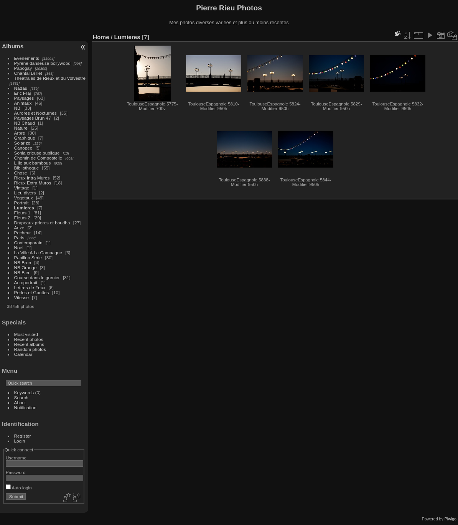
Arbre (19, 132)
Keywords (24, 392)
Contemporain (28, 242)
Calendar (23, 354)
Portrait (21, 202)
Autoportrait (26, 282)
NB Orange (25, 267)
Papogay (23, 68)
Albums (12, 46)
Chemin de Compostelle (38, 157)
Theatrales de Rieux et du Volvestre (50, 78)
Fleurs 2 (22, 217)
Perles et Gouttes (31, 292)
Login (19, 440)
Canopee (23, 147)
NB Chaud (24, 122)
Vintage (22, 187)
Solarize (22, 142)
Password (16, 472)
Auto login (19, 487)
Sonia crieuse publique (37, 152)
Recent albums (29, 344)
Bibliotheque (26, 167)
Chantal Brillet (28, 73)
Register (22, 435)
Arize (19, 227)
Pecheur (22, 232)
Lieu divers (25, 192)
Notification (25, 407)
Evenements (26, 58)
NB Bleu (22, 272)
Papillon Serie (28, 257)
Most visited (26, 334)
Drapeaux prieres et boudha (42, 222)
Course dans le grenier (37, 277)
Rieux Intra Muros (32, 177)
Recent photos (28, 339)
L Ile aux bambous (32, 162)
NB (17, 107)
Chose (20, 172)
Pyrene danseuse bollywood (42, 63)
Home (101, 37)
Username (16, 457)
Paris (19, 237)
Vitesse (21, 297)
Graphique (24, 137)
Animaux (23, 102)
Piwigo (450, 519)
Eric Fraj (22, 93)
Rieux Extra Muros (32, 182)
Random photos (30, 349)
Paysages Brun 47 (32, 117)
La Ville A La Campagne (38, 252)
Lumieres (24, 207)
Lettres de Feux (30, 287)
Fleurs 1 (22, 212)
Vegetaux (23, 197)
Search (21, 397)
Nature (21, 127)
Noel (18, 247)
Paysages (24, 97)
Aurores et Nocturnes (35, 112)
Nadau (21, 88)
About (20, 402)
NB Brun (22, 262)
